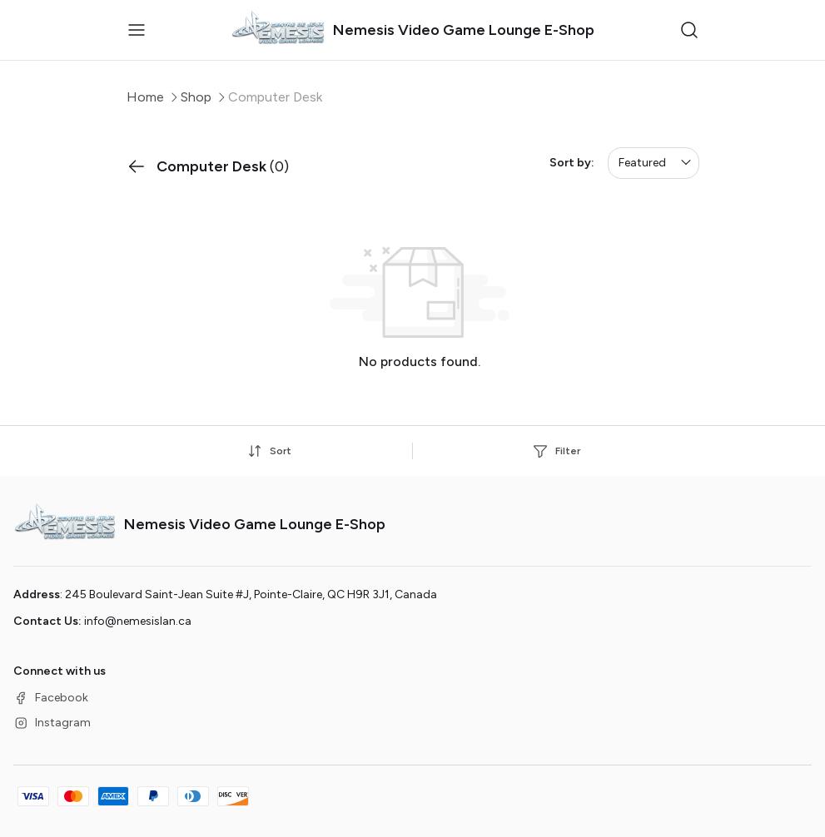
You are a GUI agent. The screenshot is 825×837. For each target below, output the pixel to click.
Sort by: (571, 163)
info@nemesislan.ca (137, 621)
